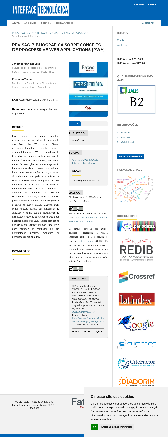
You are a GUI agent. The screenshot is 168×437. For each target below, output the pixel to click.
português (122, 44)
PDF (76, 123)
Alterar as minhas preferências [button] (116, 427)
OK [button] (94, 427)
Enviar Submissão (130, 156)
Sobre (45, 23)
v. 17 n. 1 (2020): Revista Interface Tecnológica (59, 32)
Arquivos (30, 23)
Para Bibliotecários (126, 142)
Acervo (25, 32)
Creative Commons (86, 240)
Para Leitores (123, 132)
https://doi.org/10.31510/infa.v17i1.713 (38, 99)
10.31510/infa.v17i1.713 (83, 311)
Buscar (148, 23)
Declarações (65, 23)
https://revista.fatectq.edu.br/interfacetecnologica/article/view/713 (88, 321)
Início (15, 32)
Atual (16, 23)
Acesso (152, 4)
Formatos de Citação (87, 331)
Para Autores (123, 137)
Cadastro (139, 4)
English (121, 40)
